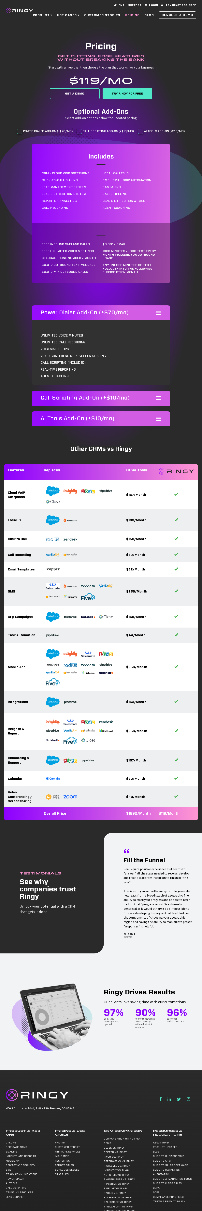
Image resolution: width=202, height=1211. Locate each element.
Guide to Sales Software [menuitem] (170, 1165)
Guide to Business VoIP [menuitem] (168, 1156)
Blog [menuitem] (156, 1152)
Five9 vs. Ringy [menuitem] (114, 1157)
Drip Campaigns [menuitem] (16, 1147)
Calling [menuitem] (11, 1142)
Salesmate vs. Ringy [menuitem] (118, 1202)
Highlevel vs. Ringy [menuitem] (117, 1166)
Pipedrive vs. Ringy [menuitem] (117, 1184)
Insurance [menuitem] (62, 1156)
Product (41, 15)
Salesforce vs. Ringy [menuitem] (118, 1197)
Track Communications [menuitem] (22, 1174)
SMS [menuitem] (8, 1170)
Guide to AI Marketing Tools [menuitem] (172, 1179)
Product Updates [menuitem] (165, 1147)
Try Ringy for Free (127, 93)
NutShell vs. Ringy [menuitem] (117, 1175)
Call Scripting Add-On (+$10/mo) (108, 131)
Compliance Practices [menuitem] (168, 1197)
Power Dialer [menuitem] (15, 1179)
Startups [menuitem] (62, 1174)
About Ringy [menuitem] (161, 1142)
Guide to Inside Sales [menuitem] (167, 1183)
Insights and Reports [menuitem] (21, 1156)
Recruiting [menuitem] (62, 1161)
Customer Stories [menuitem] (68, 1147)
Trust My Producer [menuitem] (19, 1192)
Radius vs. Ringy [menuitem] (115, 1193)
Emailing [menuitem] (11, 1152)
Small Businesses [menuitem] (67, 1170)
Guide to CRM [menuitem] (162, 1161)
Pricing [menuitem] (60, 1142)
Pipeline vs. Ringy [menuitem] (116, 1188)
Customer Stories (102, 15)
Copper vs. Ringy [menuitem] (115, 1152)
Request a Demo (177, 15)
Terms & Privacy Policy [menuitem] (169, 1201)
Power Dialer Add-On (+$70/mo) (48, 131)
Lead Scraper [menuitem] (15, 1197)
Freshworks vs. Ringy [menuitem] (119, 1161)
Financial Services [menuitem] (68, 1152)
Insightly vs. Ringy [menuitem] (116, 1170)
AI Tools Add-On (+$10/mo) (164, 131)
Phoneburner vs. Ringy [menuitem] (119, 1179)
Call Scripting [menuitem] (16, 1188)
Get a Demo (74, 93)
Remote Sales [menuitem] (64, 1165)
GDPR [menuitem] (156, 1192)
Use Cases (67, 15)
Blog (149, 15)
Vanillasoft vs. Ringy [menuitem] (119, 1206)
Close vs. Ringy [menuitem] (114, 1148)
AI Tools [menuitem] (11, 1183)
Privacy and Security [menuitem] (21, 1165)
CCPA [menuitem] (156, 1188)
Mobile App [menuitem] (13, 1161)
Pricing (132, 15)
